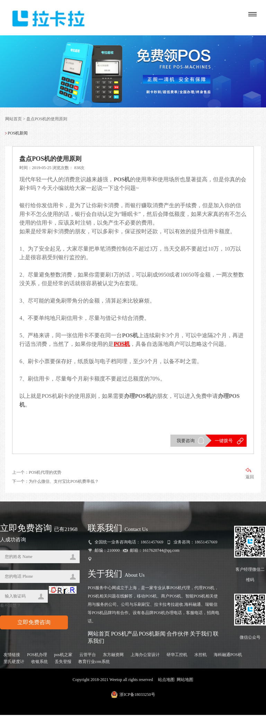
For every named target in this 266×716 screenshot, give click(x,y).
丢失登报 (63, 662)
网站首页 (13, 119)
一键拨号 (224, 441)
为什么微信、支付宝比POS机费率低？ (64, 482)
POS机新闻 (152, 634)
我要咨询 (186, 441)
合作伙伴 (178, 634)
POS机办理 (37, 655)
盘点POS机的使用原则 (46, 119)
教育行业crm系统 (94, 662)
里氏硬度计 (13, 662)
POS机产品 (124, 634)
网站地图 (185, 680)
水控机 (200, 655)
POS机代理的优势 (45, 473)
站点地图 (166, 680)
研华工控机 (177, 655)
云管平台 (87, 655)
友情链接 (11, 655)
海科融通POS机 (228, 655)
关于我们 (201, 634)
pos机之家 (63, 655)
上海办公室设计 (145, 655)
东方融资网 (113, 655)
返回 (250, 474)
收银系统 (39, 662)
